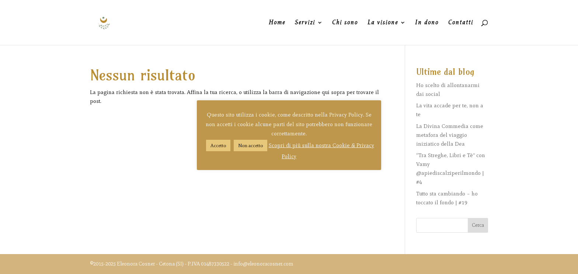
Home (277, 23)
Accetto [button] (218, 145)
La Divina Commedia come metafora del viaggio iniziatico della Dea (449, 135)
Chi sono (345, 23)
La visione (383, 23)
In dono (427, 23)
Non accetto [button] (250, 145)
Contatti (460, 23)
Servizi (305, 23)
